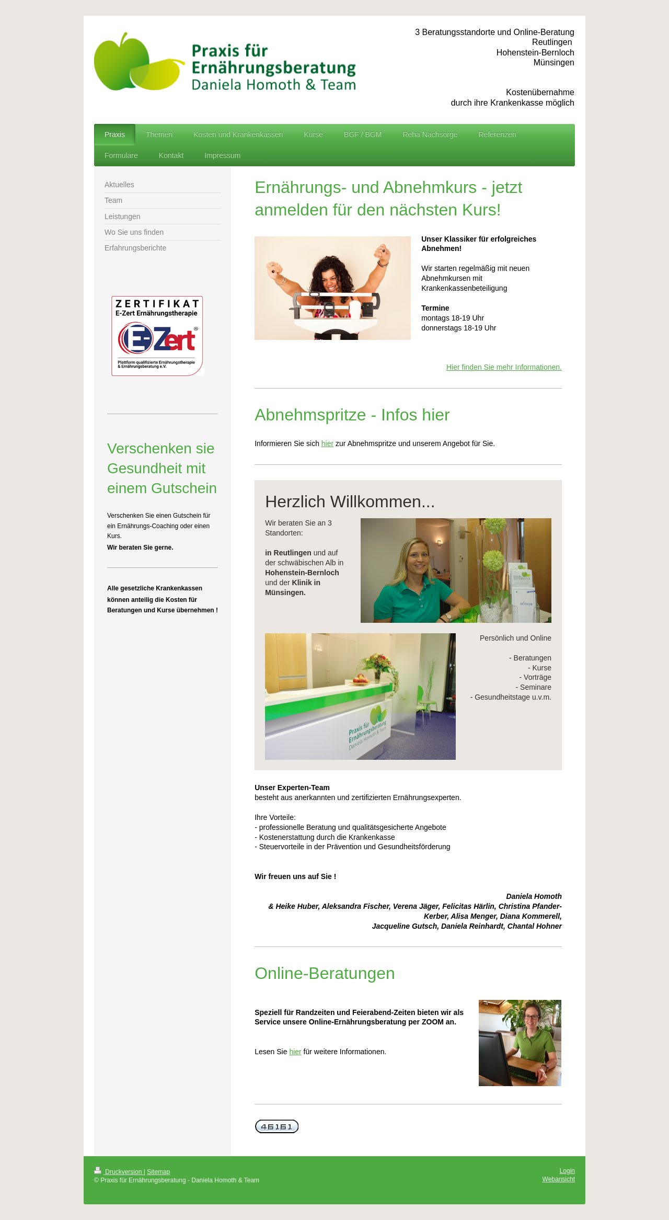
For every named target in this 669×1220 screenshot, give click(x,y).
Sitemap (158, 1172)
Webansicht (559, 1179)
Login (567, 1171)
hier (327, 443)
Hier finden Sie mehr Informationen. (504, 367)
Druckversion (119, 1172)
